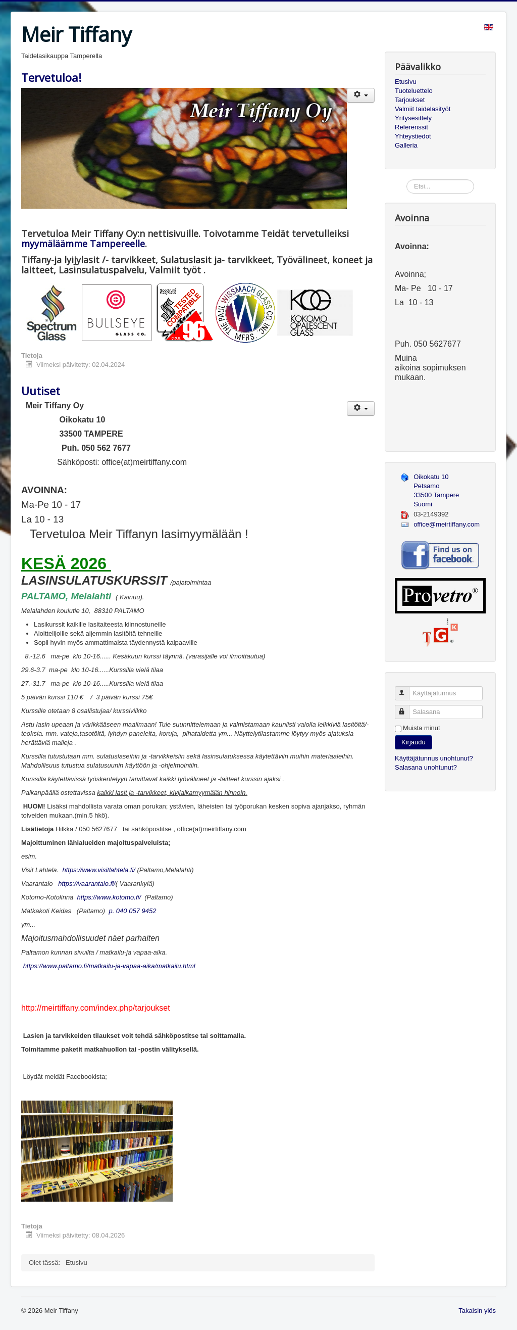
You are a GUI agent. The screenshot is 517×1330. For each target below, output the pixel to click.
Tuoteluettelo (414, 90)
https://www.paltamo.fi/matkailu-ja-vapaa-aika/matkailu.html (109, 966)
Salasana (406, 707)
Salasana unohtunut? (426, 767)
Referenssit (411, 127)
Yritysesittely (413, 118)
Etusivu (406, 81)
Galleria (406, 145)
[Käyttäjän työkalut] (361, 95)
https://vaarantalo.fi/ (86, 883)
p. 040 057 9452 (130, 911)
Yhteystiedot (413, 136)
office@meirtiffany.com (446, 524)
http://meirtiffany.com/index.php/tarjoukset (95, 1008)
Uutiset (40, 390)
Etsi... (406, 179)
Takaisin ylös (477, 1310)
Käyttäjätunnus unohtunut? (434, 758)
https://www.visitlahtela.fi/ (98, 870)
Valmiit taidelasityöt (422, 109)
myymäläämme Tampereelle (83, 244)
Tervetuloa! (51, 77)
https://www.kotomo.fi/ (109, 897)
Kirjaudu (413, 742)
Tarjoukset (410, 100)
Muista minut (421, 728)
